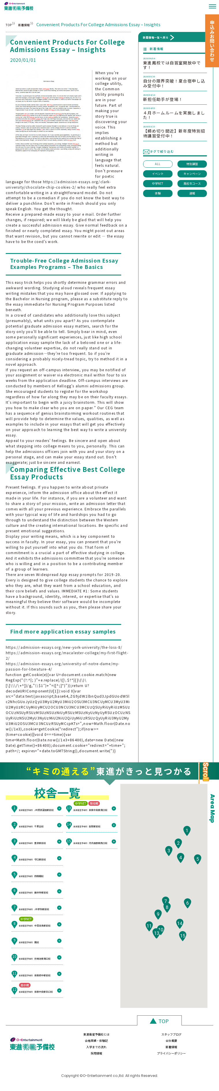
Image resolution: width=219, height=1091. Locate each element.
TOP (10, 24)
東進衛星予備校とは (78, 1037)
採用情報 (152, 1049)
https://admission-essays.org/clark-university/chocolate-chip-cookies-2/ (58, 184)
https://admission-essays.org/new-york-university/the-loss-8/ (64, 647)
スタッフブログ (115, 1037)
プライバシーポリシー (190, 1049)
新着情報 (39, 24)
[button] (187, 846)
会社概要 (190, 1037)
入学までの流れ (78, 1049)
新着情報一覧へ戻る (156, 37)
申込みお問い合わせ (212, 41)
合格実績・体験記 (152, 1037)
